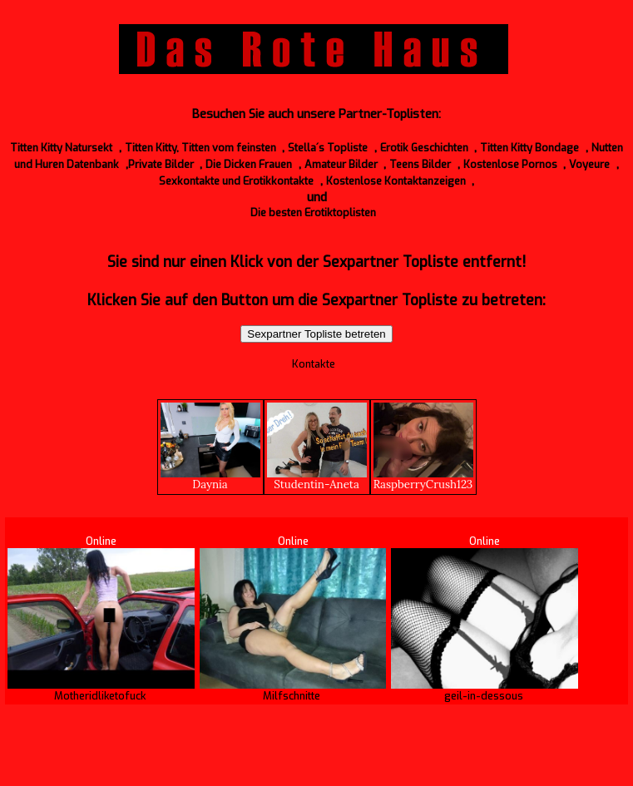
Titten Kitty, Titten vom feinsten (200, 148)
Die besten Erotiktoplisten (313, 212)
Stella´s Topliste (328, 148)
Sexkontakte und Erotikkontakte (236, 181)
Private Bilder (161, 164)
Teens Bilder (420, 164)
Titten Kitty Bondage (529, 148)
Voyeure (589, 164)
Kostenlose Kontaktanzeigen (396, 181)
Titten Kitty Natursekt (61, 148)
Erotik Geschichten (424, 148)
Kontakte (313, 364)
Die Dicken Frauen (248, 164)
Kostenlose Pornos (510, 164)
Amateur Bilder (341, 164)
